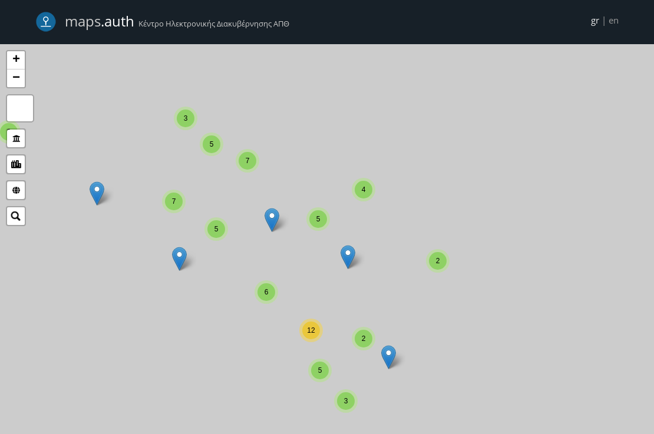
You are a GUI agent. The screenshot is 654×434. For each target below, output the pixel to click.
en (614, 20)
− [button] (16, 78)
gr (595, 20)
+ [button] (16, 60)
